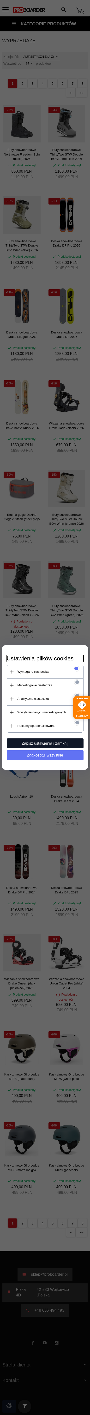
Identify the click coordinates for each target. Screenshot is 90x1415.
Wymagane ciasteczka (33, 671)
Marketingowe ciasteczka (35, 685)
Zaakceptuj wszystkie (45, 755)
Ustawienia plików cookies (40, 658)
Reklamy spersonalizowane (36, 726)
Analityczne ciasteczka (33, 698)
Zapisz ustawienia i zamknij (45, 743)
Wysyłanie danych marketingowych (42, 712)
